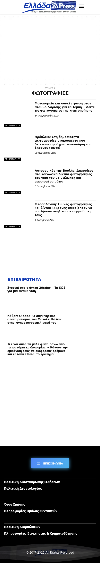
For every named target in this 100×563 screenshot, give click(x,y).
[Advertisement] (50, 49)
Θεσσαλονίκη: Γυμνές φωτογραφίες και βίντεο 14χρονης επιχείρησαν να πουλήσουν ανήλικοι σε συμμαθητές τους (63, 209)
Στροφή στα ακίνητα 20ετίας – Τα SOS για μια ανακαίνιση (36, 289)
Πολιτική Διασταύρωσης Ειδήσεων (32, 482)
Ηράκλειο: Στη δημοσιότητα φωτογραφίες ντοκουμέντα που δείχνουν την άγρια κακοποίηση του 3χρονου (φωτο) (63, 142)
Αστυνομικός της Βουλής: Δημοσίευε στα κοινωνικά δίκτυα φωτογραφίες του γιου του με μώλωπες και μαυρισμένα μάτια (64, 176)
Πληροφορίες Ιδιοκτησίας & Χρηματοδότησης (40, 533)
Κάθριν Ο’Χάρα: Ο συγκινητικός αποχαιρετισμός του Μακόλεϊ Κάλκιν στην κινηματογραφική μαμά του (34, 319)
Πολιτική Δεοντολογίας (23, 488)
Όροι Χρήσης (14, 504)
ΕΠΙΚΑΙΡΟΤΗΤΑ (12, 125)
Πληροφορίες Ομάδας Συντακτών (30, 511)
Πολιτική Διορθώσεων (22, 527)
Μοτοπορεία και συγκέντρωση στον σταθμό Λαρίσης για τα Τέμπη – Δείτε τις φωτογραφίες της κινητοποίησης (65, 107)
